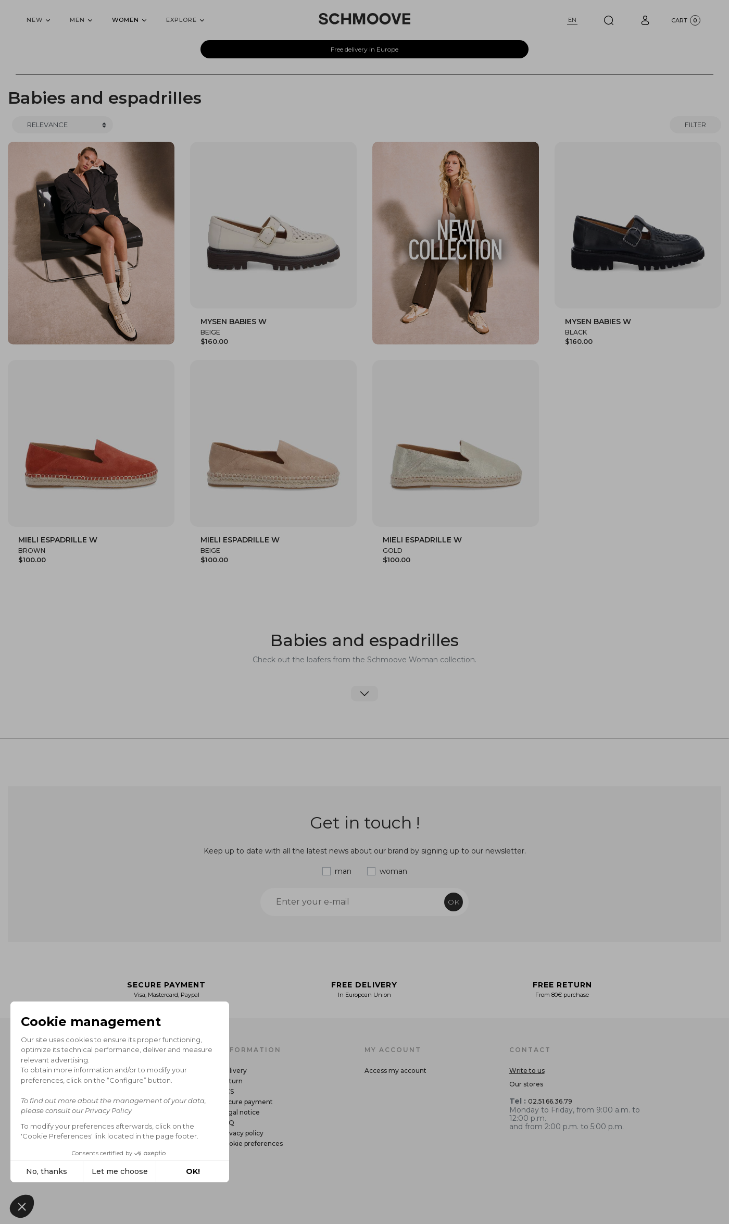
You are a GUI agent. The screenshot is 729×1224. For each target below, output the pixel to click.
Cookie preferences (251, 1143)
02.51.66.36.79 (550, 1101)
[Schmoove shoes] (364, 18)
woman (393, 871)
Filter (695, 124)
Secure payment (246, 1102)
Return (231, 1081)
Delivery (233, 1070)
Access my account (395, 1070)
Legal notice (240, 1112)
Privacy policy (241, 1133)
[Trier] (62, 125)
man (343, 871)
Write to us (527, 1070)
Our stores (526, 1084)
